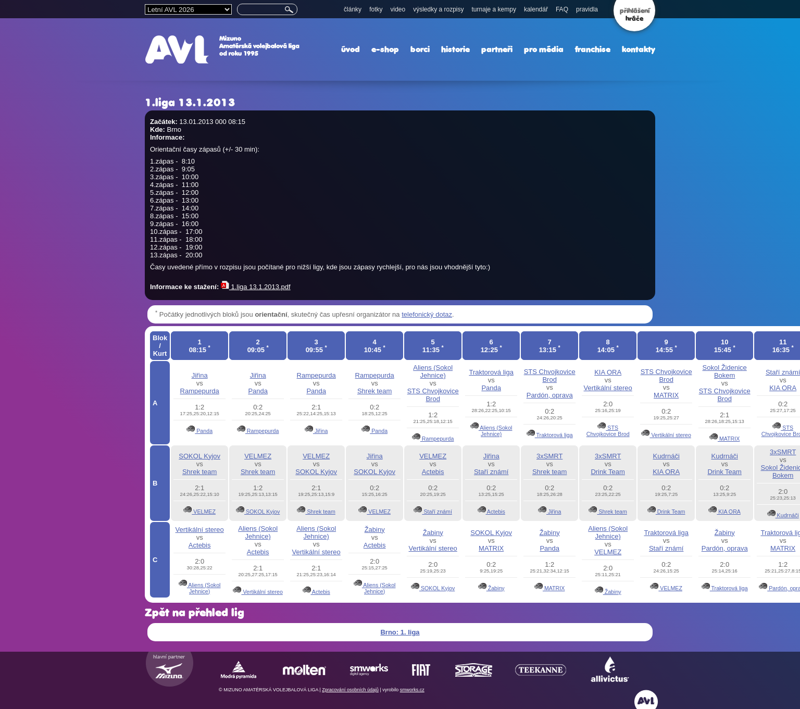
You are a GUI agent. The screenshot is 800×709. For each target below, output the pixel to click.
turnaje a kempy (494, 9)
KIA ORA (607, 372)
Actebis (433, 472)
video (397, 9)
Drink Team (608, 472)
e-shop (385, 49)
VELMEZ (204, 511)
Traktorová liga (491, 372)
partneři (496, 49)
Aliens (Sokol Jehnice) (433, 371)
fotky (375, 9)
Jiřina (200, 375)
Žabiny (375, 529)
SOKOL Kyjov (199, 456)
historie (455, 49)
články (352, 9)
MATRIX (666, 395)
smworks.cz (412, 689)
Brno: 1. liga (399, 632)
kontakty (638, 49)
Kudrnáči (666, 456)
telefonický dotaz (427, 314)
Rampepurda (199, 391)
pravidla (587, 9)
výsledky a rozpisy (438, 9)
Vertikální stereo (608, 388)
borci (420, 49)
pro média (544, 49)
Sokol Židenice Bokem (725, 371)
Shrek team (374, 391)
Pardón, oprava (550, 395)
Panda (204, 431)
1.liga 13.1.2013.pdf (256, 287)
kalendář (536, 9)
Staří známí (437, 511)
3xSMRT (549, 456)
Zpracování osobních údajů (350, 689)
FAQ (562, 9)
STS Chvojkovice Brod (433, 395)
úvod (350, 49)
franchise (592, 49)
